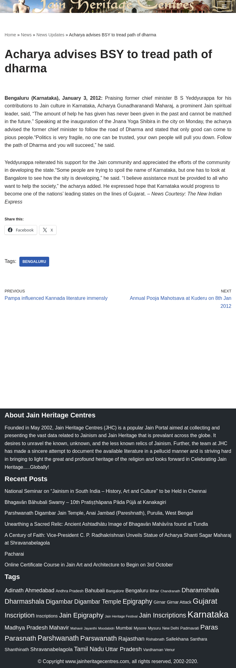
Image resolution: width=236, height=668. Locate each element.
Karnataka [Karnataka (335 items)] (208, 614)
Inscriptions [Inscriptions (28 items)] (47, 616)
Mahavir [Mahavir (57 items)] (59, 627)
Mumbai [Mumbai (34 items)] (124, 627)
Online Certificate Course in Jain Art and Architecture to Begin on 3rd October (89, 564)
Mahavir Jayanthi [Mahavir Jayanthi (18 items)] (83, 628)
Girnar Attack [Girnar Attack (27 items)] (179, 602)
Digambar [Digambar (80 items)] (59, 601)
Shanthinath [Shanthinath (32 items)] (17, 649)
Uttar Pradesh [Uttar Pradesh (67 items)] (123, 649)
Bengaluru (34, 262)
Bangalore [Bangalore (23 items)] (115, 591)
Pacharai (14, 554)
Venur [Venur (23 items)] (170, 649)
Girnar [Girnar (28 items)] (160, 602)
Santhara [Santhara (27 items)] (198, 639)
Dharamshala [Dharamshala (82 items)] (200, 590)
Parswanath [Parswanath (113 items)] (98, 638)
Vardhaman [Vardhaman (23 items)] (153, 649)
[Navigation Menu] (224, 6)
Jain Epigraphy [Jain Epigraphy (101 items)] (81, 615)
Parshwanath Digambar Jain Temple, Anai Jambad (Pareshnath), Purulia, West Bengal (99, 513)
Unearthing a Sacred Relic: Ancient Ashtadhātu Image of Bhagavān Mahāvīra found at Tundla (106, 524)
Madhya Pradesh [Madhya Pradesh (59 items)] (26, 627)
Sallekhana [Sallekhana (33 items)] (177, 639)
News (26, 34)
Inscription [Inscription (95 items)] (20, 615)
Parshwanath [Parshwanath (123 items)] (58, 638)
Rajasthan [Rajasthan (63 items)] (131, 638)
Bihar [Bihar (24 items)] (154, 591)
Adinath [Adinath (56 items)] (14, 590)
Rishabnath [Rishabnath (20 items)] (155, 639)
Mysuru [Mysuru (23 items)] (154, 628)
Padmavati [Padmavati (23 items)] (189, 628)
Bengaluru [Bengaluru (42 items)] (136, 590)
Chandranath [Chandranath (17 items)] (170, 591)
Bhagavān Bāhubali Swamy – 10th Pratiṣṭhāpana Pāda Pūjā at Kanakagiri (85, 502)
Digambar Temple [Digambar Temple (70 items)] (97, 601)
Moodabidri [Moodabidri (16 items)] (106, 628)
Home (10, 34)
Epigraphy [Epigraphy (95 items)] (137, 601)
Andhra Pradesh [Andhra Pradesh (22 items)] (69, 591)
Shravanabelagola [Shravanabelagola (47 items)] (51, 649)
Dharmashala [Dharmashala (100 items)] (24, 601)
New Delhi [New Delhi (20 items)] (170, 628)
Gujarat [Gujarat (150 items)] (205, 601)
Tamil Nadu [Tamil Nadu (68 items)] (89, 649)
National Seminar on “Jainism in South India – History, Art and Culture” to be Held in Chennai (105, 491)
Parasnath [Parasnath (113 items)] (20, 638)
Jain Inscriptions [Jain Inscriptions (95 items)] (162, 615)
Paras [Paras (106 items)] (209, 627)
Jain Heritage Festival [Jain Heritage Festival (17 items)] (121, 616)
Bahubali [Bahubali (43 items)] (94, 591)
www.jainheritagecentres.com (97, 661)
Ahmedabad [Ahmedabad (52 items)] (39, 590)
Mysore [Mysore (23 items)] (140, 628)
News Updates (51, 34)
